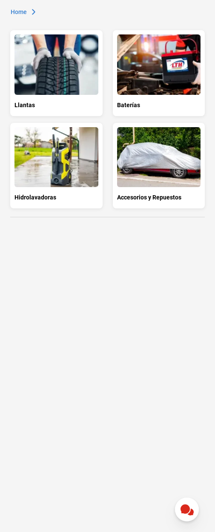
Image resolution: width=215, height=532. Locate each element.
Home (19, 12)
